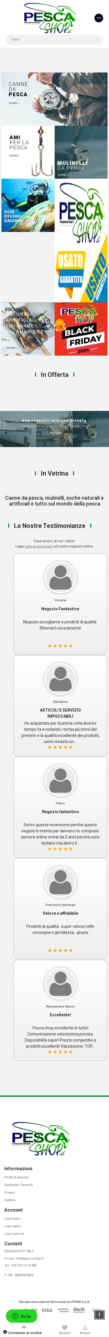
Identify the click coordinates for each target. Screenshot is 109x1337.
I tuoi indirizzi (14, 1234)
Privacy (9, 1192)
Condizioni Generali (18, 1185)
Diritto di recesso (16, 1177)
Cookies (9, 1200)
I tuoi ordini (12, 1219)
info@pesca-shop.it (29, 1258)
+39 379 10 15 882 (23, 1265)
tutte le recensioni (38, 546)
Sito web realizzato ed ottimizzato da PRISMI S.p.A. (54, 1302)
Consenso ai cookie (22, 1333)
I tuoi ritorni (12, 1226)
